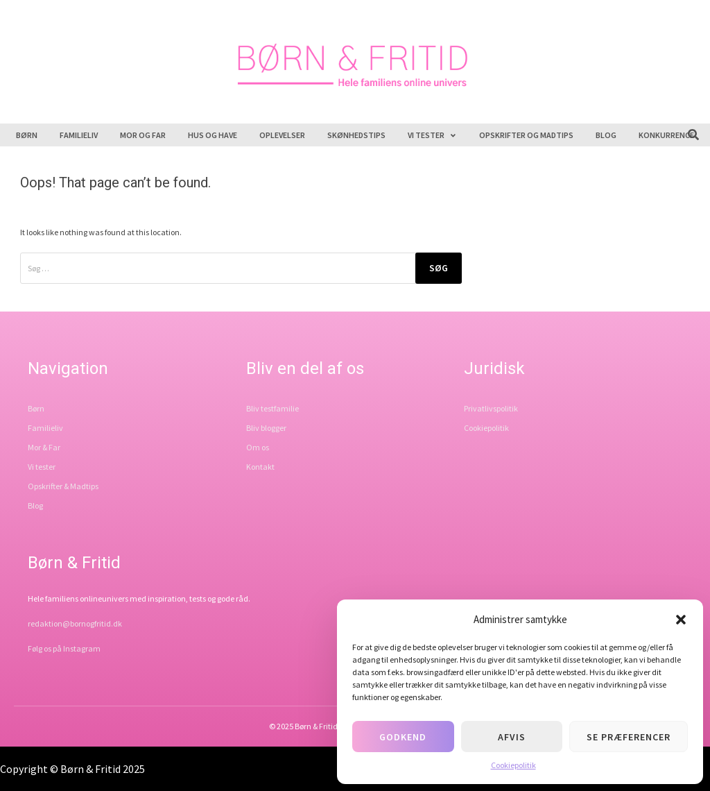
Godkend (402, 737)
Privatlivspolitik (491, 408)
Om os (257, 447)
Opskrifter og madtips (526, 135)
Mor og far (143, 135)
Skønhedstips (356, 135)
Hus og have (212, 135)
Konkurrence (666, 135)
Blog (606, 135)
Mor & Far (44, 447)
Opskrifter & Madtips (63, 486)
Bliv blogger (266, 428)
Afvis (512, 737)
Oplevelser (282, 135)
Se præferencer (628, 737)
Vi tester (432, 135)
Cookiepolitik (513, 765)
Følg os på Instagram (64, 648)
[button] (681, 620)
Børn (26, 135)
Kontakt (260, 466)
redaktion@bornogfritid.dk (75, 623)
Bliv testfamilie (272, 408)
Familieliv (79, 135)
